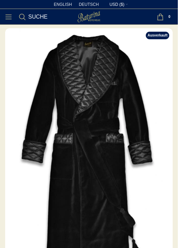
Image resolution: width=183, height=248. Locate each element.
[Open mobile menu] (9, 17)
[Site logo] (89, 16)
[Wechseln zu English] (62, 4)
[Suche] (33, 17)
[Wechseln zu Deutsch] (88, 4)
